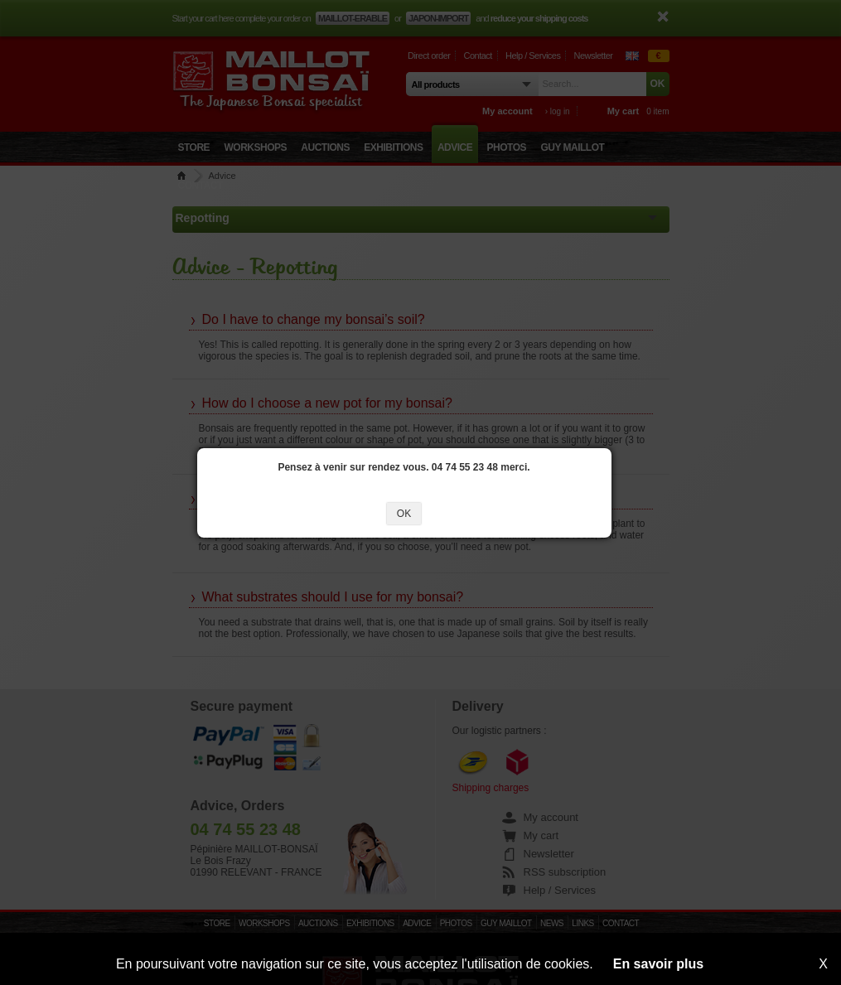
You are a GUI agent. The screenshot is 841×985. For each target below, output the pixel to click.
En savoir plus (658, 964)
